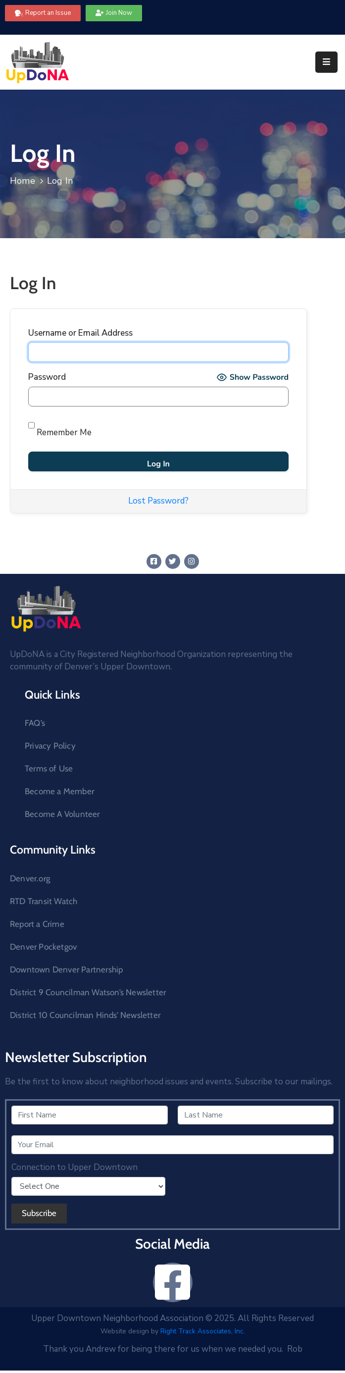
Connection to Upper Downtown (74, 1167)
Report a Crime (37, 924)
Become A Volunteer (62, 814)
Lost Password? (158, 501)
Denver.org (30, 878)
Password (47, 377)
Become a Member (59, 791)
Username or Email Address (80, 333)
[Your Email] (172, 1144)
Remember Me (60, 426)
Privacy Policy (50, 746)
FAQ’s (35, 723)
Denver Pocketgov (43, 947)
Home (22, 181)
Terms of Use (49, 768)
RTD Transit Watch (43, 901)
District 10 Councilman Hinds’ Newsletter (85, 1015)
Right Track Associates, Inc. (202, 1331)
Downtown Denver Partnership (66, 969)
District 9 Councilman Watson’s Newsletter (88, 992)
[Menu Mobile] (326, 62)
